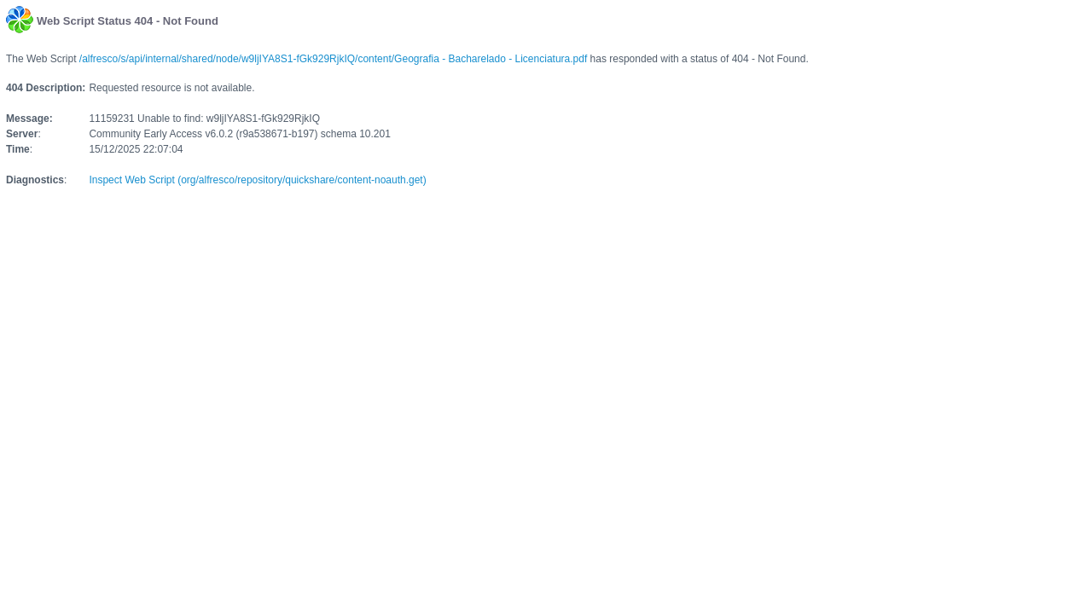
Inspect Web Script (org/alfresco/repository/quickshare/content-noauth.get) (257, 180)
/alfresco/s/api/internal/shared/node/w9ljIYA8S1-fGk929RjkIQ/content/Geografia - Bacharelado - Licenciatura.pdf (333, 59)
